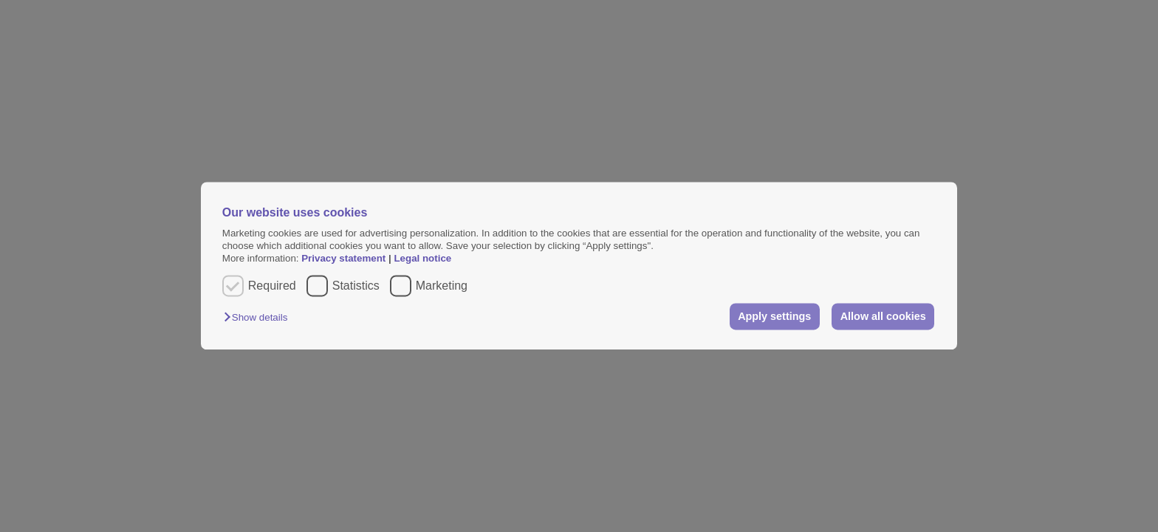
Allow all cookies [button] (883, 316)
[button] (259, 317)
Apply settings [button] (774, 316)
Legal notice (422, 259)
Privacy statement (343, 259)
